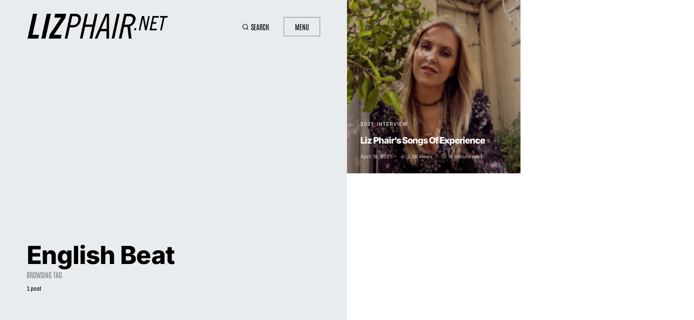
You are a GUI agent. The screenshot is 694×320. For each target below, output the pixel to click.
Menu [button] (302, 26)
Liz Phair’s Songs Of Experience (422, 140)
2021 (366, 124)
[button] (255, 26)
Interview (392, 124)
